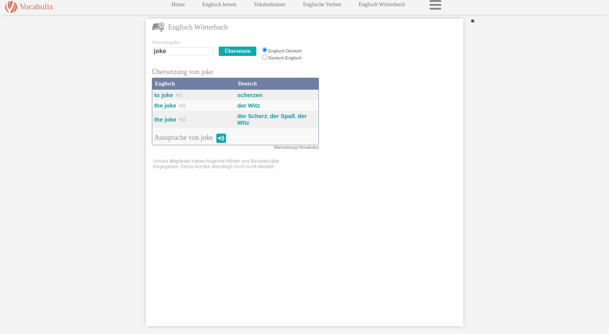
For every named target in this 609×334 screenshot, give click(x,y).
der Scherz (252, 116)
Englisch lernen (219, 6)
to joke (163, 95)
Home (177, 6)
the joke (165, 105)
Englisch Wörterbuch (381, 6)
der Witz (248, 105)
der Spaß (282, 116)
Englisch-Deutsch (285, 51)
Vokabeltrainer (269, 6)
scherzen (250, 95)
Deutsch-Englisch (285, 58)
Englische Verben (322, 6)
